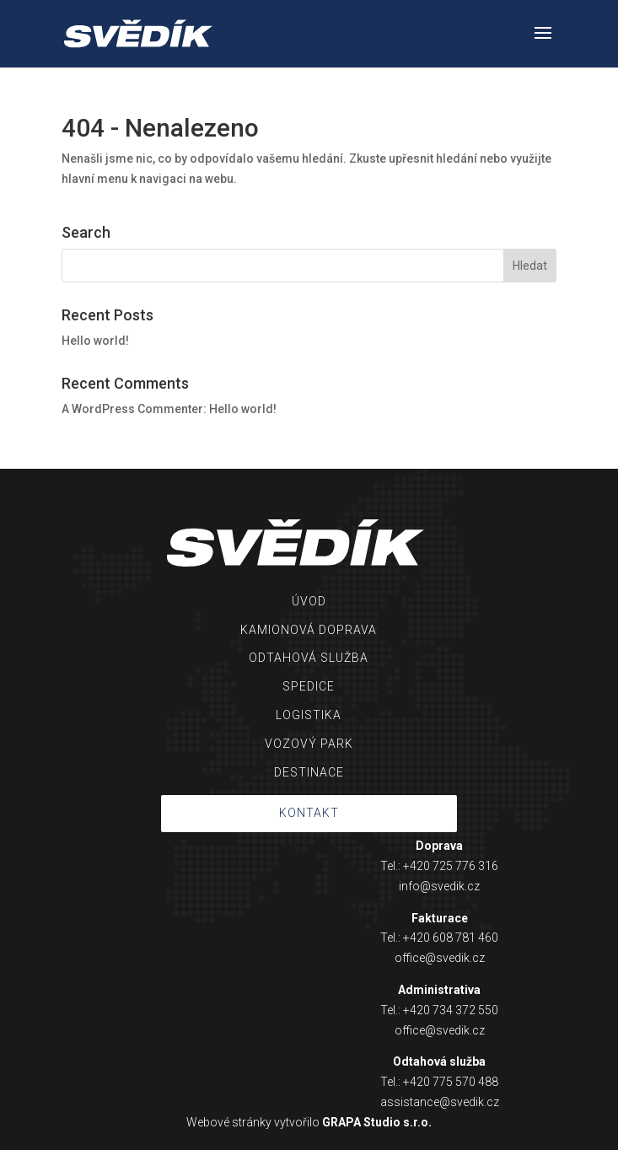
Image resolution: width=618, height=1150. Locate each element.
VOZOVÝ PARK (309, 743)
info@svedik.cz (439, 886)
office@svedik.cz (440, 958)
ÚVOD (309, 601)
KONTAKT (309, 813)
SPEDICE (308, 686)
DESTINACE (309, 772)
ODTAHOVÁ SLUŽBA (308, 657)
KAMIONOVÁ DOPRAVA (308, 630)
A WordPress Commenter (132, 409)
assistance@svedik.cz (439, 1102)
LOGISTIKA (308, 715)
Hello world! (95, 340)
